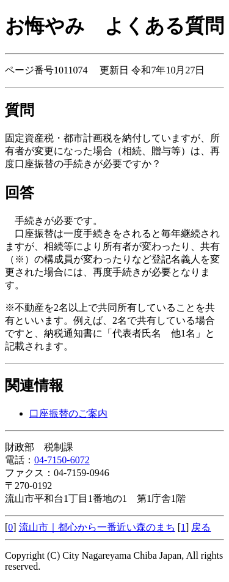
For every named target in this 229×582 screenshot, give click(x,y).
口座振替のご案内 (68, 413)
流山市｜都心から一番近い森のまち (97, 527)
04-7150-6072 (62, 460)
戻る (201, 527)
